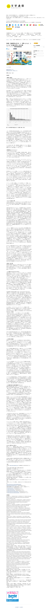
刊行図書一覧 (33, 35)
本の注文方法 (8, 35)
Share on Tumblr (15, 48)
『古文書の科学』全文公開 (18, 46)
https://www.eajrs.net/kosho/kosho (12, 491)
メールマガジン (39, 35)
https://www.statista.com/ (14, 465)
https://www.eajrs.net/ (10, 489)
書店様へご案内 (37, 34)
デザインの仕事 (13, 34)
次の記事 (21, 607)
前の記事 (17, 607)
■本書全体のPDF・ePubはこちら (11, 70)
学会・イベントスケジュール (25, 35)
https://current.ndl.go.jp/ (11, 490)
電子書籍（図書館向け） (21, 34)
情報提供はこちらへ (15, 35)
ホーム (7, 39)
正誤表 (20, 36)
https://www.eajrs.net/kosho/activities (13, 492)
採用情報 (7, 34)
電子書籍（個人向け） (30, 34)
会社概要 (15, 36)
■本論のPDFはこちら (9, 69)
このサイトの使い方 (9, 36)
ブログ (11, 39)
